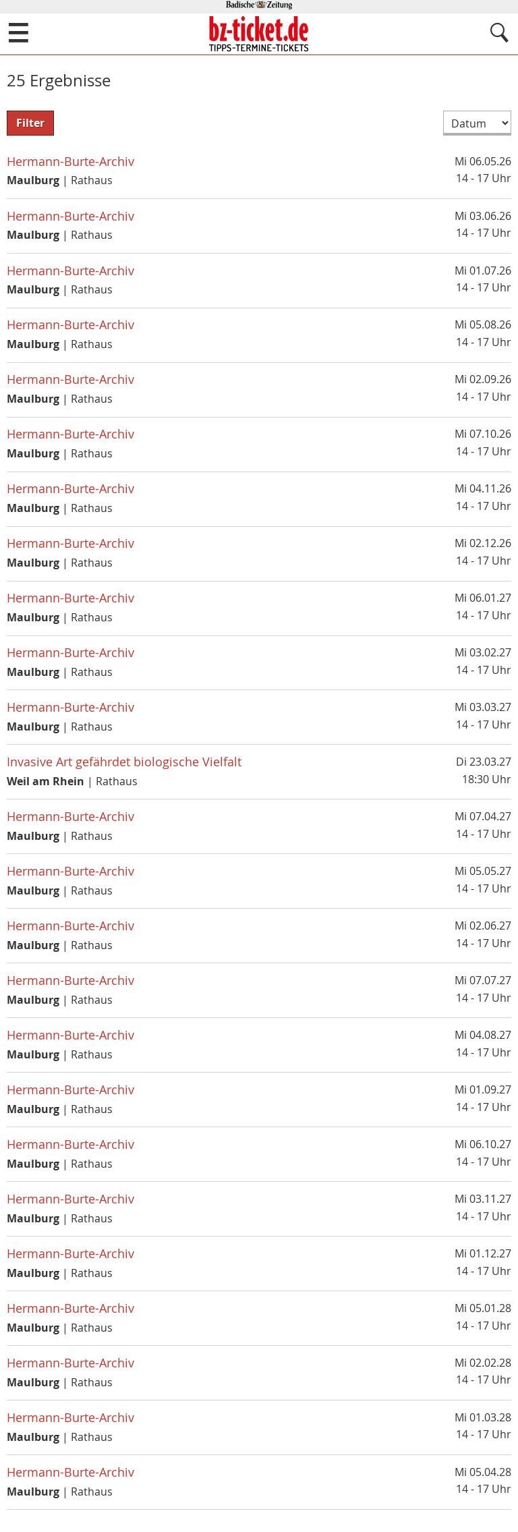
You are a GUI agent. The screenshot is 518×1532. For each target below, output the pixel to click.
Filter (30, 122)
